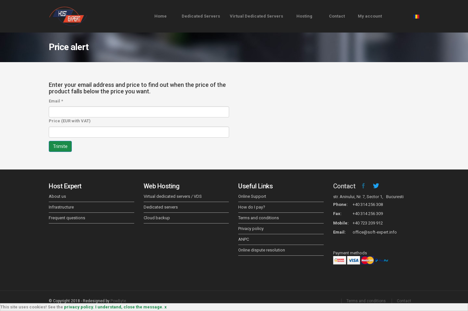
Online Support (252, 196)
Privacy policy (251, 228)
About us (57, 196)
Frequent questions (67, 217)
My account (370, 16)
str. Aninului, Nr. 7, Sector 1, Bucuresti (368, 196)
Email (56, 101)
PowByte (118, 301)
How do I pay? (251, 207)
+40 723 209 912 (368, 223)
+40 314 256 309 (368, 213)
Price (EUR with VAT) (70, 120)
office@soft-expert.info (375, 232)
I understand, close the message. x (131, 306)
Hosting (304, 16)
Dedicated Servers (201, 16)
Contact (337, 16)
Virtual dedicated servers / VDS (173, 196)
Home (160, 16)
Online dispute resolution (261, 250)
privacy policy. (79, 306)
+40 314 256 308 (368, 204)
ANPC (243, 239)
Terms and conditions (258, 217)
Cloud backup (157, 217)
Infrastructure (61, 207)
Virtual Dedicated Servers (256, 16)
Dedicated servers (161, 207)
